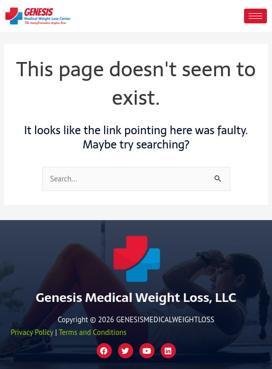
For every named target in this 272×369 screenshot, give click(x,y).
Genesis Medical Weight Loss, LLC (136, 297)
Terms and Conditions (92, 332)
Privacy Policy (32, 332)
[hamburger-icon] (255, 16)
